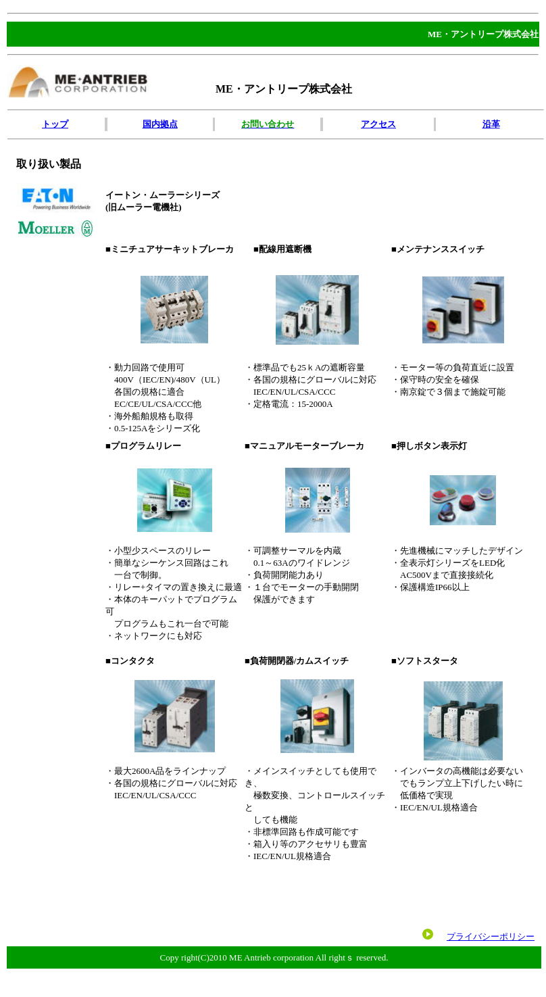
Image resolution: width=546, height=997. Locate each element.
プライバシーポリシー (491, 936)
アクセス (378, 124)
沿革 (491, 124)
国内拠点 (160, 124)
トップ (55, 124)
